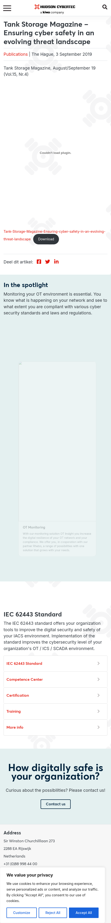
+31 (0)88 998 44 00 (20, 864)
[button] (106, 7)
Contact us (55, 804)
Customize (21, 913)
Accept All (84, 913)
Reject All (52, 913)
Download (46, 239)
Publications (16, 54)
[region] (52, 895)
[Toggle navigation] (8, 8)
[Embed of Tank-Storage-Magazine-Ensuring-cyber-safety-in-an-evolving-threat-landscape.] (55, 152)
